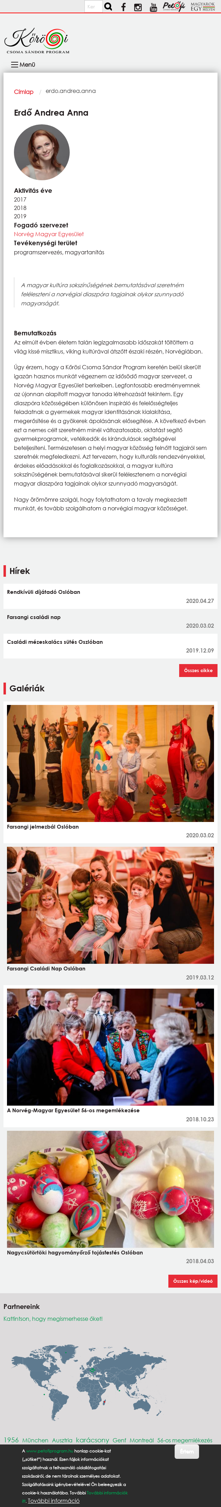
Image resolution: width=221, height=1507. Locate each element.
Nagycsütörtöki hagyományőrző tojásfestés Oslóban (75, 1252)
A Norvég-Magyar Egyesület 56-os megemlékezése (73, 1110)
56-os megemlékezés (184, 1440)
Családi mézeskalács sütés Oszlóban (55, 642)
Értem (186, 1451)
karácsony (92, 1440)
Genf (119, 1440)
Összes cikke (198, 670)
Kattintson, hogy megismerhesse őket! (53, 1318)
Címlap (23, 91)
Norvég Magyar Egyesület (49, 234)
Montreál (142, 1440)
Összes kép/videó (193, 1281)
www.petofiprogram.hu (49, 1451)
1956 (11, 1440)
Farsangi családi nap (34, 617)
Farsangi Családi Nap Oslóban (46, 968)
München (35, 1440)
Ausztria (62, 1440)
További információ (53, 1501)
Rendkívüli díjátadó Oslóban (43, 592)
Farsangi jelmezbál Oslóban (43, 826)
